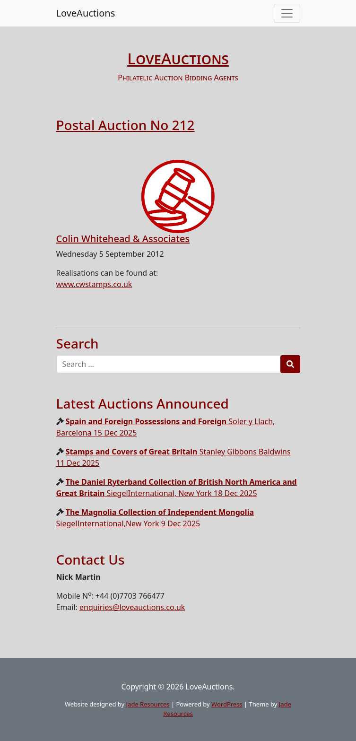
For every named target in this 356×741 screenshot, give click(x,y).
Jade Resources (148, 704)
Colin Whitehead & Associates (123, 238)
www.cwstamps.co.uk (94, 284)
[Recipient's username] (168, 364)
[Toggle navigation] (287, 13)
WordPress (227, 704)
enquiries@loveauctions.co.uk (132, 607)
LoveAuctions (85, 13)
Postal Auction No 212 (125, 125)
